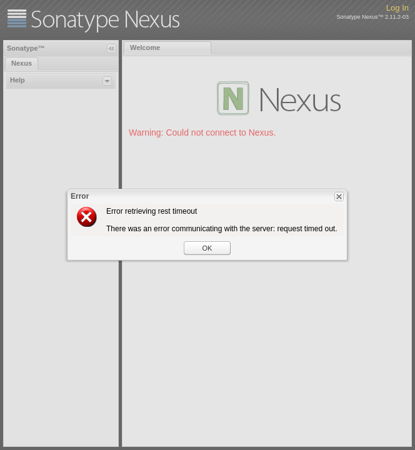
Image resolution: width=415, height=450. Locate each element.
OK (207, 248)
